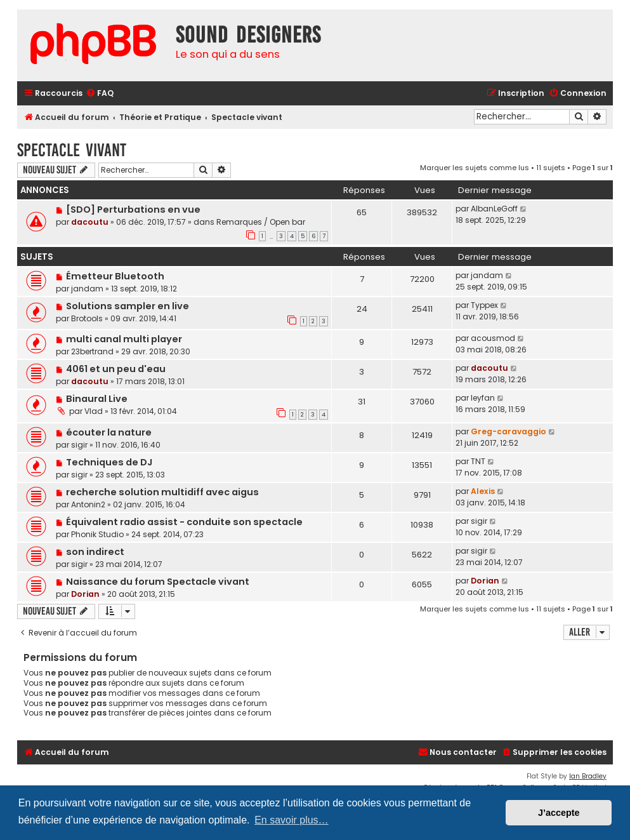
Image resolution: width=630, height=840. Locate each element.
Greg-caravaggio (508, 431)
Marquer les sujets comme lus (474, 168)
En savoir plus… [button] (291, 820)
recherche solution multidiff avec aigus (162, 492)
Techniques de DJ (109, 462)
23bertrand (92, 351)
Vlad (93, 411)
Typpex (484, 305)
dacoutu (89, 222)
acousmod (493, 338)
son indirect (95, 551)
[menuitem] (100, 93)
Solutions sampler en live (127, 306)
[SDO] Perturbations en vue (133, 209)
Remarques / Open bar (260, 222)
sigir (79, 444)
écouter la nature (109, 432)
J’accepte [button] (559, 813)
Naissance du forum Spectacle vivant (157, 581)
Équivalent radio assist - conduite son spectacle (184, 522)
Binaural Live (97, 398)
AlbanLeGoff (494, 208)
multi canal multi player (124, 339)
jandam (87, 288)
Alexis (483, 491)
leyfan (483, 397)
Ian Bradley (588, 776)
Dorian (85, 594)
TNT (478, 461)
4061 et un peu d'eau (116, 369)
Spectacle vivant (71, 150)
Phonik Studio (97, 534)
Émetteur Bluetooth (115, 276)
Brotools (87, 318)
